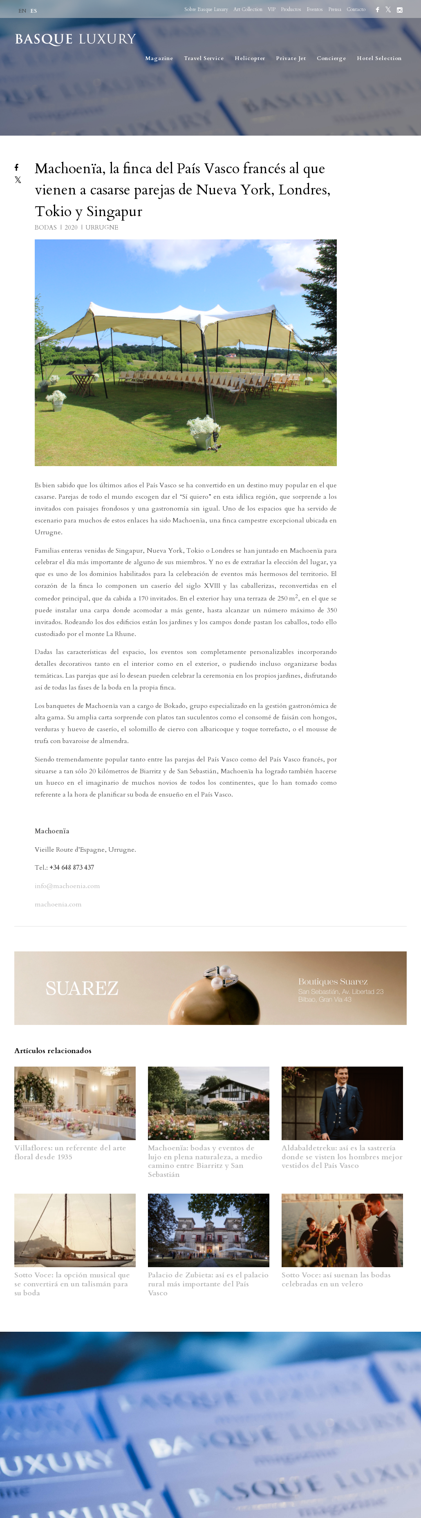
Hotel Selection (379, 58)
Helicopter (250, 58)
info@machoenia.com (67, 886)
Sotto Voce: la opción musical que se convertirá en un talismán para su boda (72, 1284)
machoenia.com (58, 904)
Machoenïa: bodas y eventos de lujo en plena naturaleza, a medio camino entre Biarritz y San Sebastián (205, 1161)
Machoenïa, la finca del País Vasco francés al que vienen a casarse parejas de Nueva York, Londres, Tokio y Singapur (183, 190)
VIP (271, 9)
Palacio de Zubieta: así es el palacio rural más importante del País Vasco (208, 1284)
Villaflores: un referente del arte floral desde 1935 (70, 1152)
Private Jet (291, 58)
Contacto (356, 9)
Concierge (331, 58)
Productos (291, 9)
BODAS (46, 227)
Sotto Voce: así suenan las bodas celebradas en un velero (336, 1279)
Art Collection (247, 9)
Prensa (334, 9)
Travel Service (204, 58)
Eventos (315, 9)
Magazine (159, 58)
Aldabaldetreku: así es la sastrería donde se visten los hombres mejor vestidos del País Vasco (342, 1157)
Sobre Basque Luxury (206, 9)
